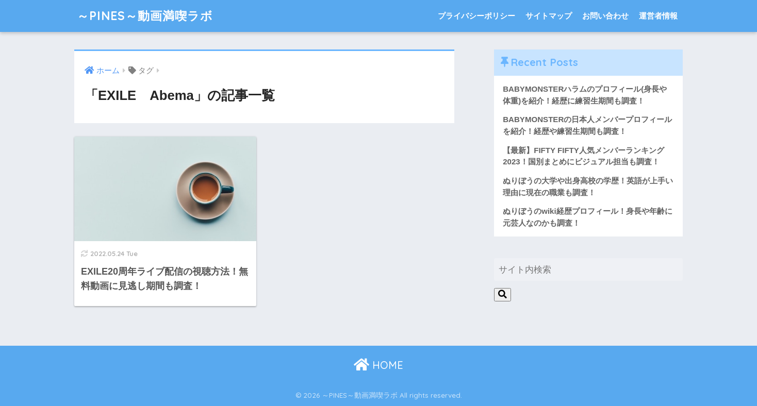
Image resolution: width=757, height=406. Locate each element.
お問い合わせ (605, 15)
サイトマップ (548, 15)
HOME (378, 365)
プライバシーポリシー (476, 15)
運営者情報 (658, 15)
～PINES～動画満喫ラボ (145, 15)
